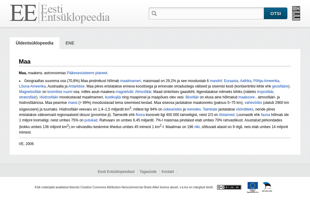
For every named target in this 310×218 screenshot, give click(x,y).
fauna (265, 115)
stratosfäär (27, 97)
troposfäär (265, 92)
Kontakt (168, 172)
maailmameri (130, 81)
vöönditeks (244, 109)
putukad (90, 120)
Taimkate (210, 109)
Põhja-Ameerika (266, 81)
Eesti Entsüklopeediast (116, 172)
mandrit (216, 81)
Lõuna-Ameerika (32, 86)
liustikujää (113, 97)
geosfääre (280, 86)
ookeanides (172, 109)
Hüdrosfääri (48, 97)
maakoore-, (248, 97)
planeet (101, 73)
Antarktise (76, 86)
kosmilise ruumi (59, 92)
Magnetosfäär (30, 92)
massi (72, 103)
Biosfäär (192, 97)
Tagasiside (148, 172)
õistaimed (226, 115)
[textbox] (211, 13)
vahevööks (253, 103)
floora (140, 115)
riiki (197, 127)
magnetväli (124, 92)
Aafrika (245, 81)
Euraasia (231, 81)
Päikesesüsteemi (80, 73)
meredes (194, 109)
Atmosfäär (143, 92)
